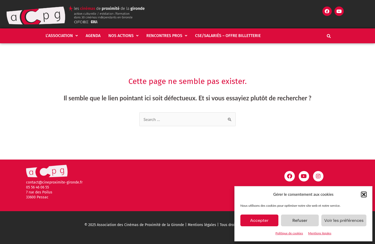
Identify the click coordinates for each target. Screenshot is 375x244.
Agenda (93, 35)
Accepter (259, 220)
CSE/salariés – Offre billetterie (228, 35)
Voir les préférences (344, 220)
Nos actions (123, 35)
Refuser (299, 220)
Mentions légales (319, 233)
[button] (363, 194)
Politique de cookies (289, 233)
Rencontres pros (166, 35)
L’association (62, 35)
